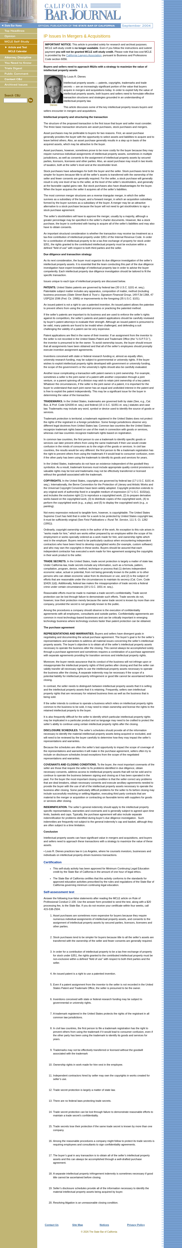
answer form (94, 901)
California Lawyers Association (83, 55)
